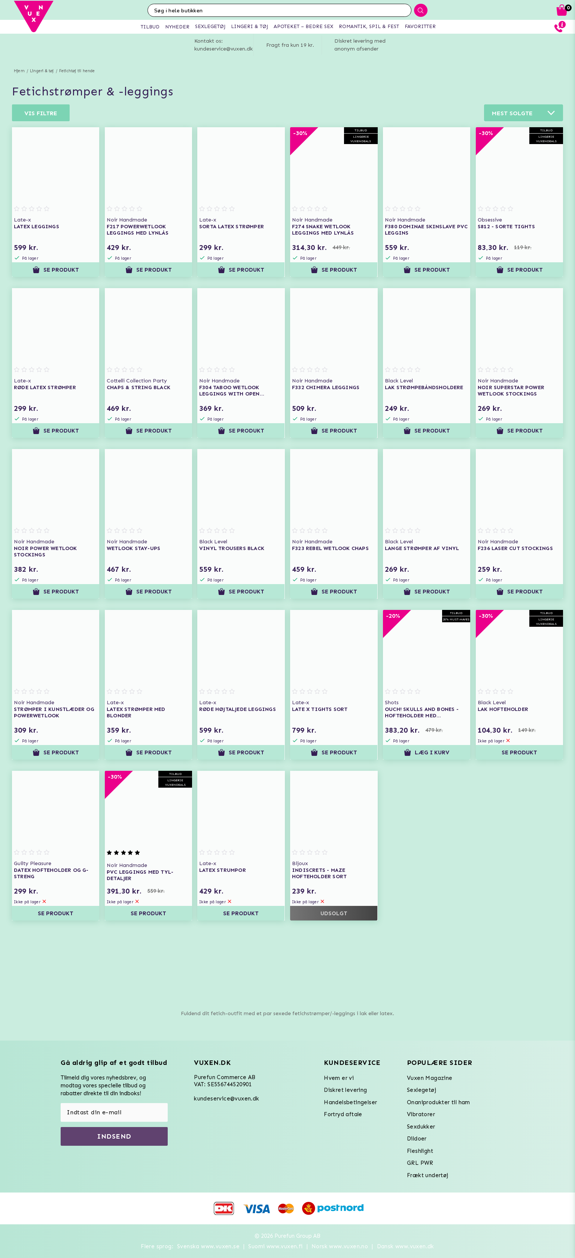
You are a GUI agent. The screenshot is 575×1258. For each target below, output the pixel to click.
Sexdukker (421, 1126)
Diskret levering (345, 1090)
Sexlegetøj (421, 1090)
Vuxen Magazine (430, 1078)
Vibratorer (421, 1114)
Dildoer (417, 1138)
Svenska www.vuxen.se (208, 1246)
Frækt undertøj (427, 1175)
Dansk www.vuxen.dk (405, 1246)
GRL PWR (420, 1163)
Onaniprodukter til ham (438, 1102)
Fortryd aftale (343, 1114)
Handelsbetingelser (350, 1102)
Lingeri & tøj (42, 70)
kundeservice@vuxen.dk (226, 1098)
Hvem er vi (339, 1078)
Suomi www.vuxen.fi (275, 1246)
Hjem (19, 70)
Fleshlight (420, 1151)
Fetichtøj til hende (77, 70)
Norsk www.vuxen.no (339, 1246)
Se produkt (56, 269)
